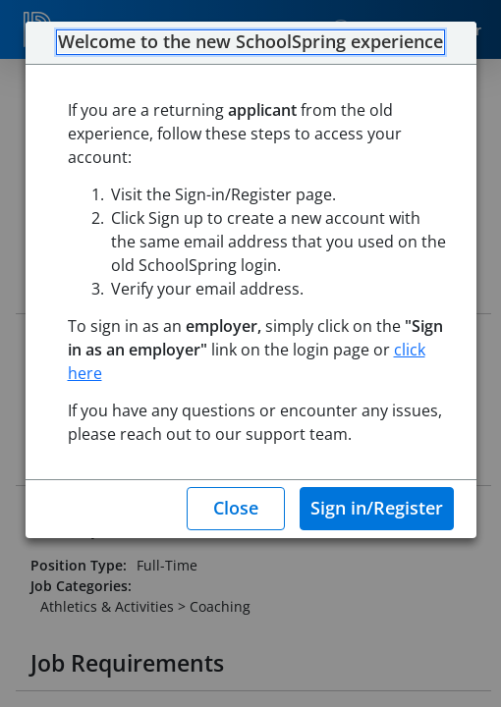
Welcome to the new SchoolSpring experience (250, 42)
